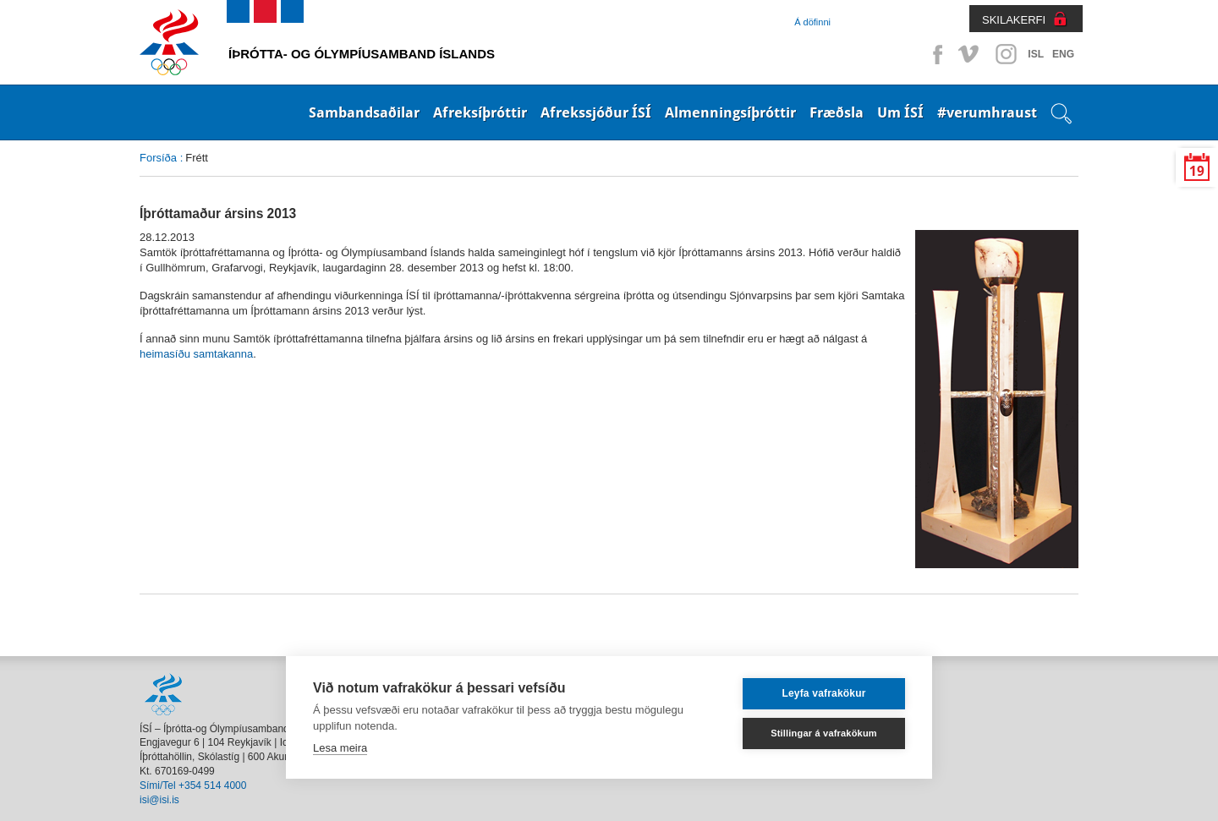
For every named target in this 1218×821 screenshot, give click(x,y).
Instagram (1005, 54)
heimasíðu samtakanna (196, 354)
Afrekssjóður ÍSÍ (595, 112)
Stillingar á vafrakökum (824, 733)
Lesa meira (340, 748)
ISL (1036, 54)
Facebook (934, 54)
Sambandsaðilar (364, 112)
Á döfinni (812, 22)
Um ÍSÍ (900, 112)
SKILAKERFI (1013, 20)
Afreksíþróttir (480, 112)
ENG (1063, 54)
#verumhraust (987, 112)
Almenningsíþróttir (730, 112)
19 (1196, 171)
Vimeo (970, 54)
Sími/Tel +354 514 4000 (193, 785)
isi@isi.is (159, 800)
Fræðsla (836, 112)
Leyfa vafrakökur (823, 693)
